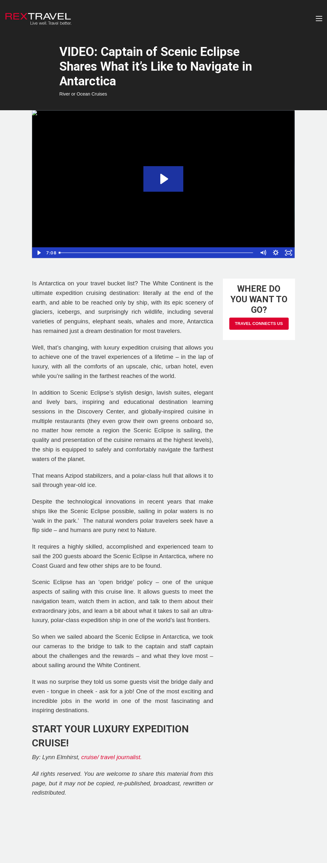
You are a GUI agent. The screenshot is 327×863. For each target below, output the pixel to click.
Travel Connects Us (259, 323)
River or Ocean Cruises (83, 93)
